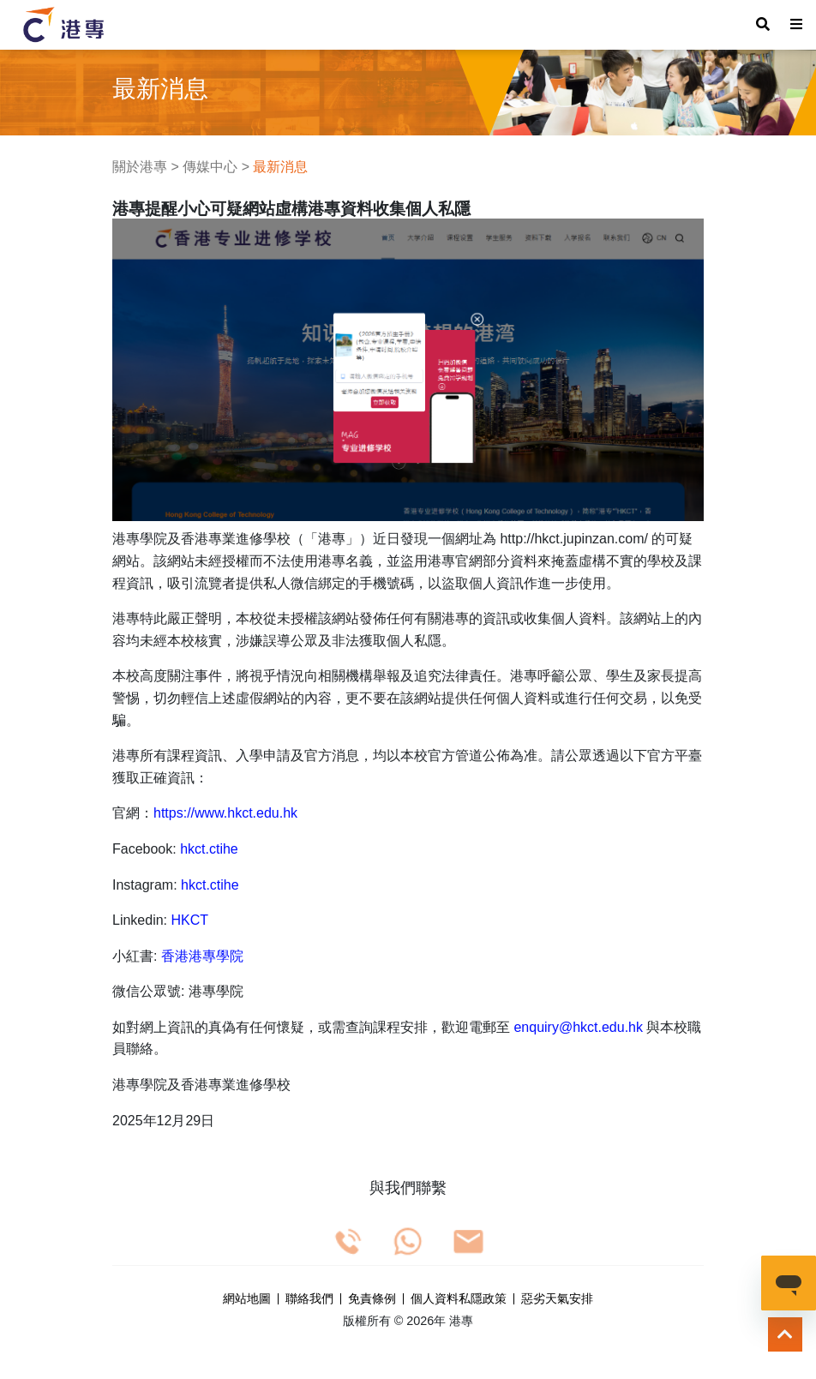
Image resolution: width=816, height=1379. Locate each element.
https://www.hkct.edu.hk (225, 813)
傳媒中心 (210, 166)
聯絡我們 (309, 1299)
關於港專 (139, 166)
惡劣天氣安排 (557, 1299)
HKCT (190, 920)
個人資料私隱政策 (459, 1299)
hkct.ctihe (209, 849)
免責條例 (372, 1299)
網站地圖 (247, 1299)
